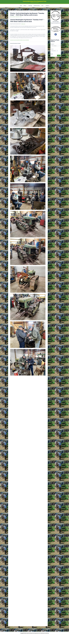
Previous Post (10, 628)
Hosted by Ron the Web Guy (44, 633)
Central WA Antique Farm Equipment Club (34, 1)
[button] (26, 5)
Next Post (46, 628)
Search (59, 55)
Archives (52, 49)
